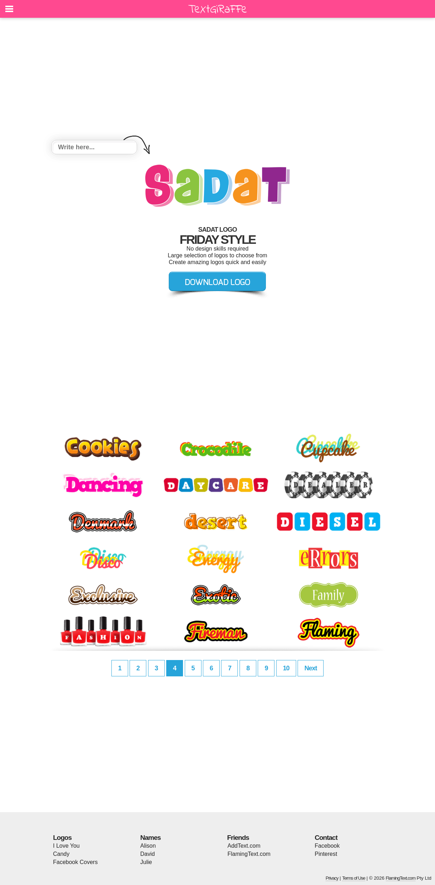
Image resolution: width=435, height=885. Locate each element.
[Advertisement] (217, 80)
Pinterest (326, 854)
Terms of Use (353, 878)
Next (310, 668)
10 (286, 668)
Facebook (327, 846)
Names (150, 837)
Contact (326, 837)
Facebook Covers (75, 862)
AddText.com (243, 846)
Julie (146, 862)
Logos (62, 837)
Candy (61, 854)
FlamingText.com (249, 854)
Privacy (332, 878)
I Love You (66, 846)
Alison (148, 846)
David (147, 854)
